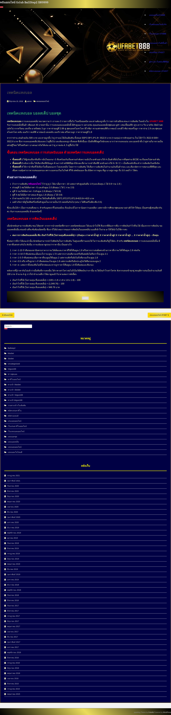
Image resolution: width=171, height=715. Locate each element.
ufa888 (85, 298)
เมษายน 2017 (12, 632)
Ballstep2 (11, 348)
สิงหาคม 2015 (13, 684)
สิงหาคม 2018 (13, 600)
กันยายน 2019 (13, 543)
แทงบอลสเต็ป (13, 442)
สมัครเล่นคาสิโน (15, 411)
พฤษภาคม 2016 (13, 673)
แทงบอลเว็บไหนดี (15, 452)
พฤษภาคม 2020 (13, 502)
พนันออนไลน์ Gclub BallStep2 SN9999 (24, 2)
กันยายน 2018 (13, 595)
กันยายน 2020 (13, 486)
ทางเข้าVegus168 (15, 400)
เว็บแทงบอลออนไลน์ (16, 431)
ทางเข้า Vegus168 (15, 395)
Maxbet (11, 353)
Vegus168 (12, 369)
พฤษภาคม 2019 (13, 564)
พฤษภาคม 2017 (13, 626)
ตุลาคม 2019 (12, 538)
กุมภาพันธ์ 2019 (13, 574)
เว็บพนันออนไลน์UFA (157, 24)
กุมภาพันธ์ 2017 (13, 642)
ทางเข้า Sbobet (14, 390)
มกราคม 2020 (13, 522)
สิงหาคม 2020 (13, 491)
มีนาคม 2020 (12, 512)
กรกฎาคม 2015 (13, 689)
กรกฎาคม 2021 (13, 475)
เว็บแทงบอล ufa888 (157, 33)
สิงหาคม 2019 (13, 548)
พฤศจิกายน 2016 (14, 652)
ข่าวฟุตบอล (12, 374)
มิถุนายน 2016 (13, 668)
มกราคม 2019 (13, 580)
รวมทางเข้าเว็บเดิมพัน (17, 405)
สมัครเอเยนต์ (13, 416)
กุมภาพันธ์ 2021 (13, 481)
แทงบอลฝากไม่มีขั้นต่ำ (158, 43)
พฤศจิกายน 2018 (14, 590)
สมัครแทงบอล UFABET (158, 71)
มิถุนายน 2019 (13, 559)
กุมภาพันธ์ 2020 (13, 517)
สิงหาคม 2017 (13, 611)
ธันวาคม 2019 (13, 528)
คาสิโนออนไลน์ (14, 379)
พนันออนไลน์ (34, 184)
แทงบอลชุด (12, 437)
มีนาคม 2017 (12, 637)
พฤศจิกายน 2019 (14, 533)
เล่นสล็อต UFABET (157, 52)
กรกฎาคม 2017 (13, 616)
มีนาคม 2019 (12, 569)
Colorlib (151, 712)
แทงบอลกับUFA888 (157, 15)
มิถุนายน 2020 (13, 496)
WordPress (167, 712)
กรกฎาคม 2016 (13, 663)
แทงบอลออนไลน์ (42, 101)
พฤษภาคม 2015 (13, 694)
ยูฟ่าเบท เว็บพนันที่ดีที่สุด (159, 61)
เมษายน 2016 (12, 678)
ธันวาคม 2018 (13, 585)
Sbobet (11, 359)
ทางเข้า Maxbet (14, 385)
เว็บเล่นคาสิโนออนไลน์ (17, 426)
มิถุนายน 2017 (13, 621)
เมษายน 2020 (12, 507)
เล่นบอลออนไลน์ (14, 421)
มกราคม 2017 (13, 647)
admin (29, 101)
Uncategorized (14, 364)
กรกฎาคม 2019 (13, 554)
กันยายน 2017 (13, 606)
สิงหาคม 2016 (13, 658)
